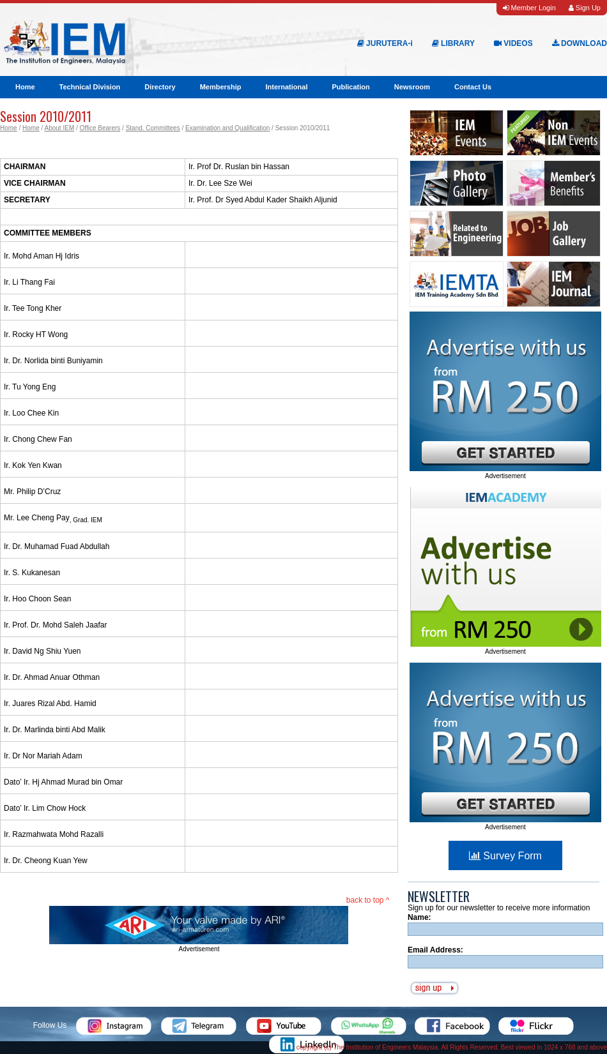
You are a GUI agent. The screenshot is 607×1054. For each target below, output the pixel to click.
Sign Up (585, 7)
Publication (350, 87)
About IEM (60, 128)
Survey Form (505, 855)
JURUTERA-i (385, 43)
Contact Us (472, 87)
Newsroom (412, 87)
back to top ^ (368, 900)
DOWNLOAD (579, 43)
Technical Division (90, 87)
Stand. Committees (153, 128)
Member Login (529, 7)
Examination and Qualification (227, 128)
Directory (159, 87)
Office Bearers (100, 128)
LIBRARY (453, 43)
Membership (221, 87)
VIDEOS (513, 43)
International (286, 87)
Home (25, 87)
